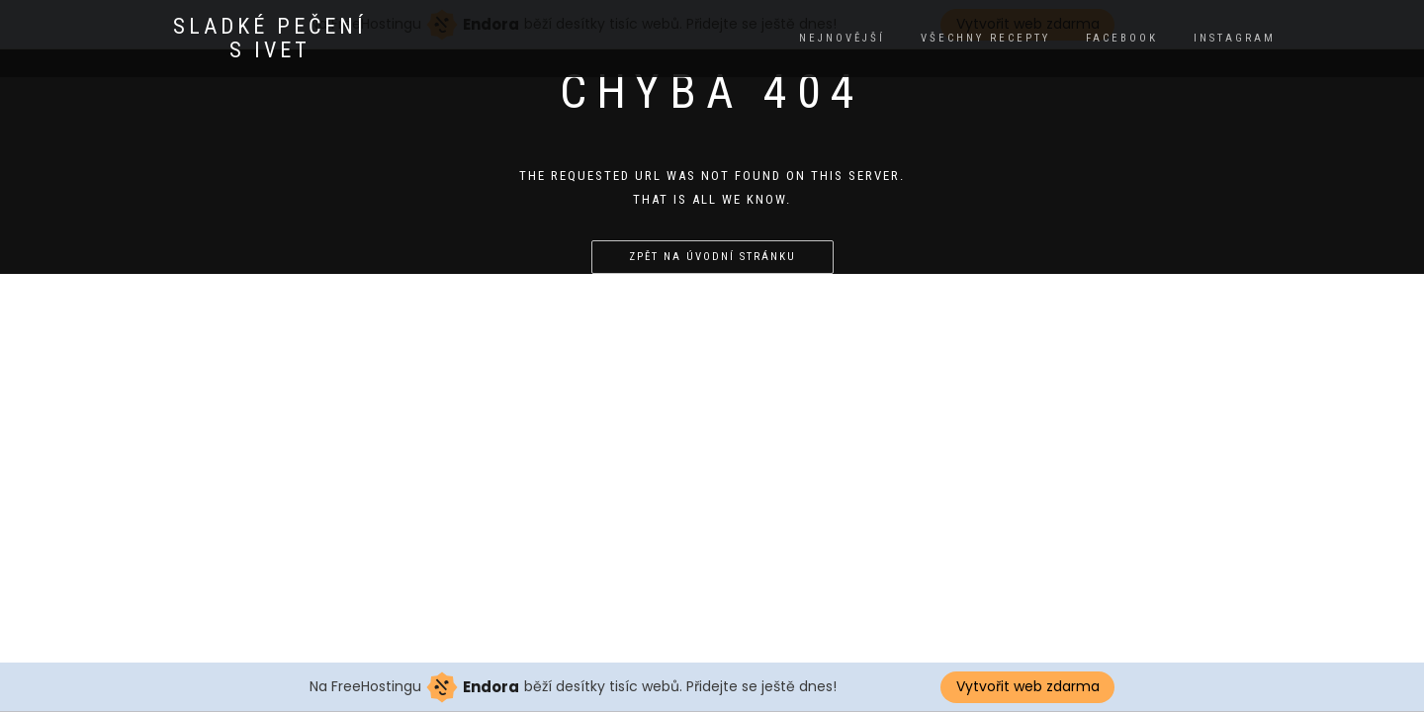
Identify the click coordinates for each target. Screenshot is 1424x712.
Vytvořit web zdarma (1028, 686)
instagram (1235, 38)
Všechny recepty (985, 38)
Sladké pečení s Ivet (270, 38)
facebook (1122, 38)
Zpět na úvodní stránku (712, 256)
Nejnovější (842, 38)
